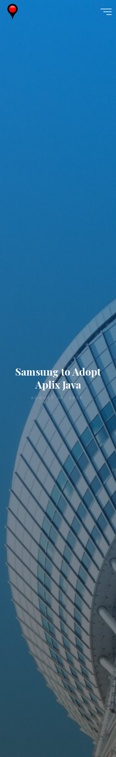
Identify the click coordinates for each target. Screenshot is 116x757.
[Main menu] (106, 12)
